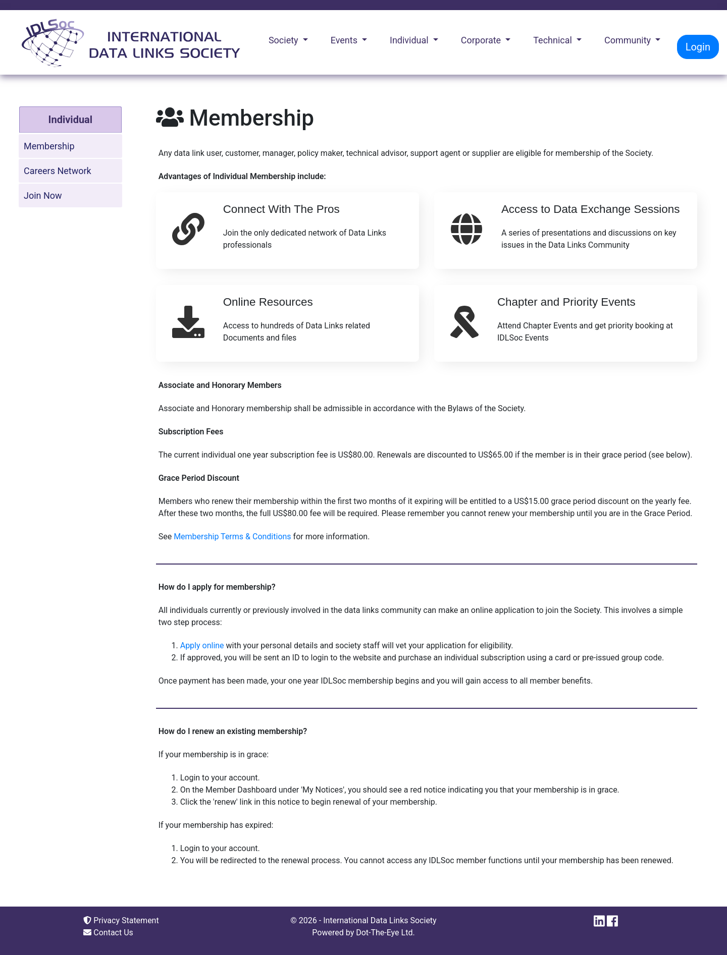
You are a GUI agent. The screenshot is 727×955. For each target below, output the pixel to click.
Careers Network (57, 170)
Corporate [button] (482, 40)
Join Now (43, 195)
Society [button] (284, 40)
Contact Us (108, 932)
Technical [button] (553, 40)
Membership (49, 146)
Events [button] (345, 40)
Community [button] (628, 40)
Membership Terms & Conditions (232, 536)
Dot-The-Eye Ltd (384, 932)
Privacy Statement (121, 920)
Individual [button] (410, 40)
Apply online (202, 645)
